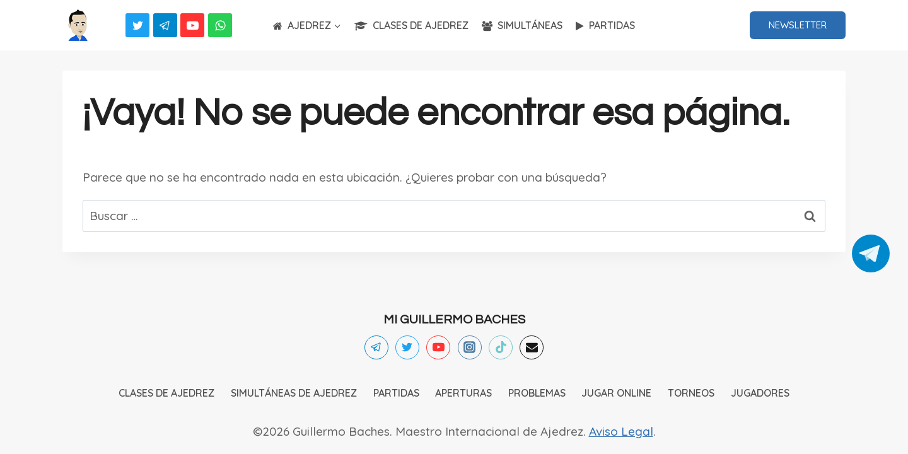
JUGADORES (760, 393)
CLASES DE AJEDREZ (411, 25)
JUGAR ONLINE (616, 393)
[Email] (532, 347)
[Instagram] (470, 347)
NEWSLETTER (798, 25)
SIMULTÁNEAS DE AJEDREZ (294, 393)
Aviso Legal (621, 431)
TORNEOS (691, 393)
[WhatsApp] (220, 25)
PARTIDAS (605, 25)
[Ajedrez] (78, 25)
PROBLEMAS (537, 393)
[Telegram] (165, 25)
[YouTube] (192, 25)
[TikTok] (501, 347)
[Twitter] (137, 25)
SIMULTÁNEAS (522, 25)
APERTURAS (463, 393)
